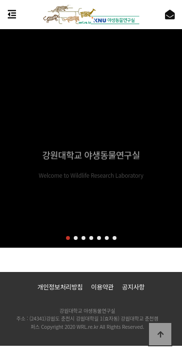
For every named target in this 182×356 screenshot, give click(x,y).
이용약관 (102, 286)
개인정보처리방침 (60, 286)
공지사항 (133, 286)
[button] (68, 238)
